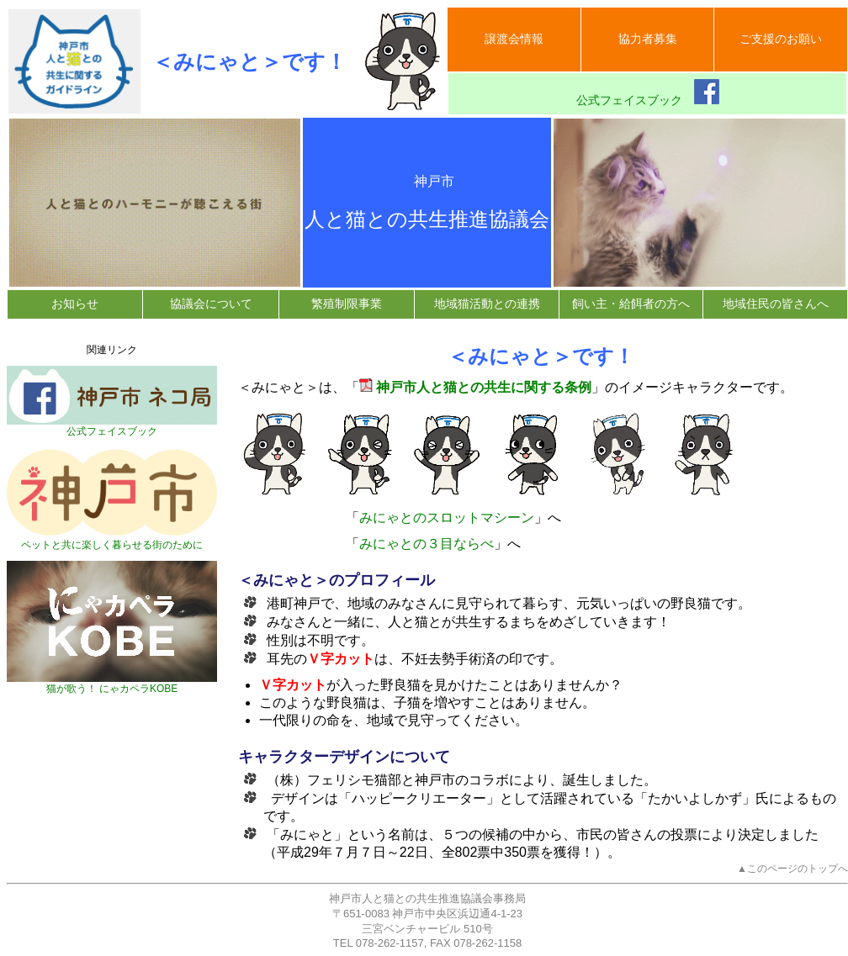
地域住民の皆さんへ (776, 303)
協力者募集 (647, 38)
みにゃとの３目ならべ (426, 543)
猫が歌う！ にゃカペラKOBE (112, 684)
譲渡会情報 (514, 38)
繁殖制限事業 (346, 303)
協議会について (211, 303)
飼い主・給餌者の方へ (631, 303)
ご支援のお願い (780, 38)
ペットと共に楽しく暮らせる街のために (112, 540)
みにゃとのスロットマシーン (446, 517)
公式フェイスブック (647, 93)
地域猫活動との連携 (487, 303)
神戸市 (427, 181)
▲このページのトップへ (792, 868)
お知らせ (74, 303)
